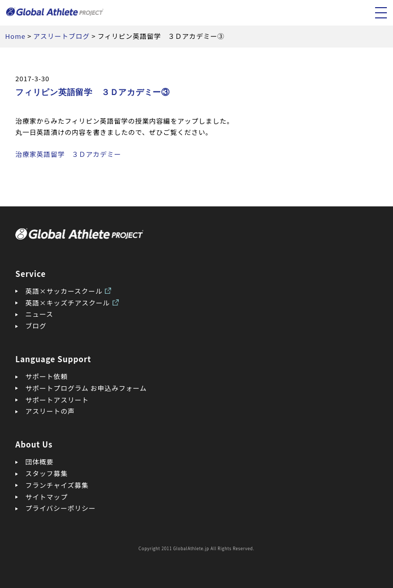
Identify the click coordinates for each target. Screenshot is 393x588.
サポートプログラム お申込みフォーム (86, 388)
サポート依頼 (47, 376)
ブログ (36, 326)
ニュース (39, 314)
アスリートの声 (50, 411)
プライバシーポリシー (61, 508)
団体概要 (40, 461)
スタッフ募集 (47, 473)
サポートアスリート (57, 400)
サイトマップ (47, 497)
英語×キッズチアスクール (68, 303)
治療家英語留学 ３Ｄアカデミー (68, 154)
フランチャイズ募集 (57, 485)
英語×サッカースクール (64, 291)
